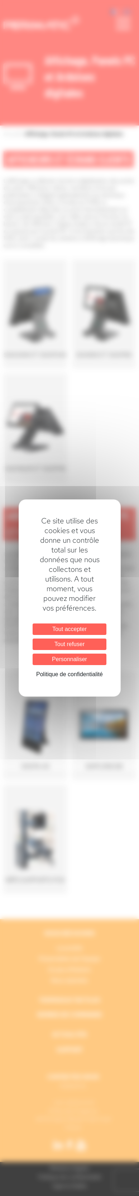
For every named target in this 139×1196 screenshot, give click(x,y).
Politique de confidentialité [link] (69, 674)
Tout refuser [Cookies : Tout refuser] (69, 644)
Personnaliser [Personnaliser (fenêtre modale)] (69, 659)
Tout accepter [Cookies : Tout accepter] (69, 629)
